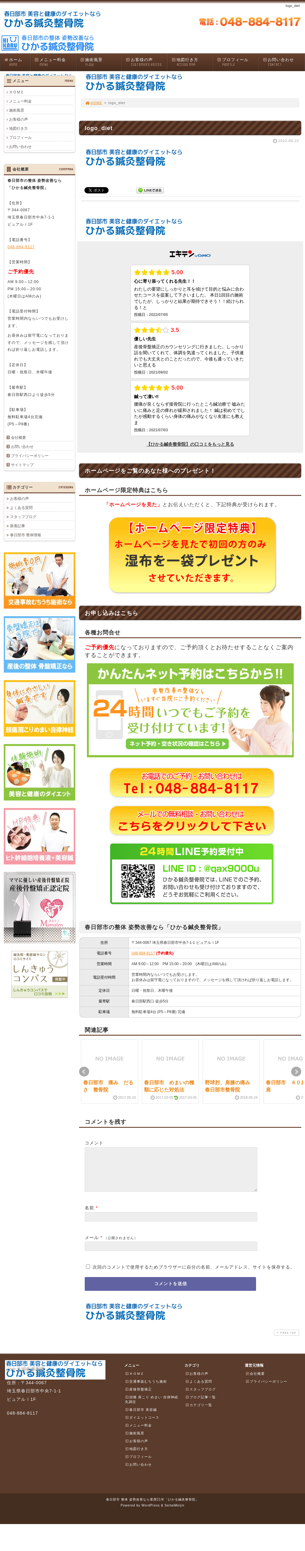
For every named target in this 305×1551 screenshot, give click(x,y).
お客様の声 (147, 62)
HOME (93, 103)
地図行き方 (192, 62)
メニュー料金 (55, 62)
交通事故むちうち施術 (146, 1389)
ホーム (17, 62)
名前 (89, 1215)
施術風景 (101, 62)
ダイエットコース (142, 1425)
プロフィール (238, 62)
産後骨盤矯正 (138, 1397)
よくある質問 (21, 507)
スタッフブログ (23, 516)
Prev (84, 1072)
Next (296, 1072)
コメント (94, 1142)
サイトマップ (22, 465)
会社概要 (18, 437)
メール (92, 1245)
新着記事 (17, 525)
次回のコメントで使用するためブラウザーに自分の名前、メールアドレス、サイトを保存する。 (194, 1274)
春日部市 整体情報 (25, 535)
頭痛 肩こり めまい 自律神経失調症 (151, 1407)
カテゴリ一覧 (198, 1412)
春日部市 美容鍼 (141, 1417)
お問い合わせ (284, 62)
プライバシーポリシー (30, 456)
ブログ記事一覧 (200, 1404)
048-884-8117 (143, 953)
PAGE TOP (286, 1340)
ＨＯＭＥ (16, 92)
